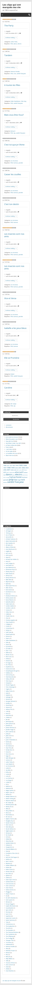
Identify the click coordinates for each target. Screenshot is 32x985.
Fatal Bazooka (10, 677)
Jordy (7, 733)
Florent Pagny (9, 685)
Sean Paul (8, 887)
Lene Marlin (9, 764)
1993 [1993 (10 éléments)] (13, 465)
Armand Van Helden (11, 559)
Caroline (8, 387)
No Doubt (8, 835)
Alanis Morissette (10, 541)
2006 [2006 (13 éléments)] (4, 470)
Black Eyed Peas (10, 585)
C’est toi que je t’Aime (14, 144)
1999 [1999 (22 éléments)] (13, 468)
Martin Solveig (10, 798)
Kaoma (8, 744)
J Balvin (8, 717)
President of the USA (11, 853)
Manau (8, 794)
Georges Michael (10, 701)
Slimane (8, 902)
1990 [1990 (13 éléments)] (4, 465)
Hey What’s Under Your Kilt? (13, 443)
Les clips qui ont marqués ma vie (11, 6)
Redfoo (8, 859)
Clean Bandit (9, 622)
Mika (7, 808)
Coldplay (8, 624)
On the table (9, 451)
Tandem (8, 55)
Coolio (7, 626)
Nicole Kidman (10, 829)
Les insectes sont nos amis (14, 235)
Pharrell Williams (10, 849)
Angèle (7, 551)
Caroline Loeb (9, 608)
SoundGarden (9, 908)
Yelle (7, 960)
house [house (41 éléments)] (18, 477)
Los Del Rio (9, 778)
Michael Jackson (10, 804)
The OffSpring (9, 936)
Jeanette (8, 725)
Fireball (8, 683)
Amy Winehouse (10, 549)
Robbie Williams (10, 865)
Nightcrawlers (9, 831)
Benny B (13, 131)
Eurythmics (9, 667)
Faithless (8, 673)
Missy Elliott (9, 810)
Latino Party (14, 42)
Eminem (8, 660)
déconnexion (9, 427)
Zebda (7, 969)
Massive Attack (10, 800)
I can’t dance (9, 449)
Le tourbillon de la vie (11, 453)
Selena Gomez (10, 890)
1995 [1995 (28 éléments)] (21, 465)
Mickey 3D (9, 806)
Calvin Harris (9, 604)
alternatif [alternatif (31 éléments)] (19, 472)
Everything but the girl (12, 671)
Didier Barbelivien (15, 101)
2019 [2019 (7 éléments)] (13, 472)
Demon (8, 636)
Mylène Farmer (10, 819)
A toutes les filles (12, 85)
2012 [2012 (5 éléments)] (20, 470)
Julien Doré (9, 735)
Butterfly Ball (9, 602)
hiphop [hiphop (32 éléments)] (12, 477)
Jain (7, 719)
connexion (8, 425)
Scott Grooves (10, 883)
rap (14, 133)
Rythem (8, 875)
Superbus (8, 916)
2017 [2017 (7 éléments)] (8, 472)
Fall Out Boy (9, 675)
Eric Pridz (8, 664)
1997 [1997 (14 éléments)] (4, 468)
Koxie (7, 752)
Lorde (7, 774)
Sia (6, 896)
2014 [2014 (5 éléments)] (26, 470)
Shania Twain (9, 894)
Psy (7, 855)
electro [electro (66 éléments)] (18, 474)
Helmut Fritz (9, 709)
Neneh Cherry (9, 823)
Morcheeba (9, 814)
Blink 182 (8, 587)
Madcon (8, 786)
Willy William (9, 958)
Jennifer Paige (9, 729)
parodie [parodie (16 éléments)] (6, 480)
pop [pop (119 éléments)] (11, 479)
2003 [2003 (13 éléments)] (27, 468)
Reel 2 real (9, 861)
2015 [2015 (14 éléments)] (4, 472)
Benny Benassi (10, 577)
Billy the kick (9, 581)
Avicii (7, 561)
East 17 (8, 650)
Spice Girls (8, 910)
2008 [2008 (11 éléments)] (12, 470)
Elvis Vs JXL (9, 656)
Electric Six (9, 654)
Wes (7, 954)
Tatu (7, 922)
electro (19, 44)
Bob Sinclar (9, 590)
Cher (7, 618)
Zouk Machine (10, 971)
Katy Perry (8, 748)
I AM (7, 711)
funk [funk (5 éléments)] (4, 477)
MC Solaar (13, 404)
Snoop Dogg (9, 904)
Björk (7, 583)
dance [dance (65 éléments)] (9, 474)
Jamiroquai (9, 721)
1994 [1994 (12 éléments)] (16, 465)
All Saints (8, 545)
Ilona (7, 713)
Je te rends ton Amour (12, 437)
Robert (12, 374)
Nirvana (8, 833)
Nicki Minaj (9, 827)
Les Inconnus (14, 161)
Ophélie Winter (10, 843)
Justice (7, 737)
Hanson (8, 707)
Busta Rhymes (10, 600)
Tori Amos (9, 942)
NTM (7, 837)
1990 (11, 44)
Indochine (8, 715)
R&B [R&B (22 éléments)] (15, 480)
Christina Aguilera (10, 620)
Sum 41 (8, 914)
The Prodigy (9, 938)
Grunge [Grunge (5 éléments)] (7, 477)
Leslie (7, 768)
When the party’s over (12, 439)
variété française (21, 73)
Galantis (8, 695)
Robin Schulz (9, 869)
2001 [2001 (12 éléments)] (19, 468)
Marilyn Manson (10, 796)
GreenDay (8, 705)
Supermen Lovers (10, 918)
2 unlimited (9, 529)
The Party (8, 25)
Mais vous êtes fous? (14, 114)
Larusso (8, 760)
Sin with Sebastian (11, 898)
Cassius (8, 610)
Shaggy (8, 892)
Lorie (7, 776)
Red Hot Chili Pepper (11, 857)
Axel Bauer (9, 565)
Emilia (7, 658)
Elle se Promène (11, 357)
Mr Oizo (8, 817)
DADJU (8, 630)
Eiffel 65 (8, 652)
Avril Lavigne (9, 563)
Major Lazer (9, 792)
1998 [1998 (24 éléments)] (8, 468)
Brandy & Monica (10, 596)
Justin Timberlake (10, 740)
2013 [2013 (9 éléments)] (23, 470)
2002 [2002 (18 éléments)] (23, 468)
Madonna (8, 788)
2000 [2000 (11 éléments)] (16, 468)
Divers (7, 644)
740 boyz (8, 533)
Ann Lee (8, 553)
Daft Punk (8, 632)
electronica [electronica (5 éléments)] (25, 475)
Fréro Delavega (10, 687)
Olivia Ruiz (8, 841)
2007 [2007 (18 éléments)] (8, 470)
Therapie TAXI (9, 940)
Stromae (8, 912)
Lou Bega (8, 780)
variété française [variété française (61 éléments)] (15, 481)
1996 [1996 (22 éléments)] (25, 465)
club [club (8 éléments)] (4, 475)
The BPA (8, 928)
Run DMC (8, 873)
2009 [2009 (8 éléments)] (15, 470)
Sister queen (9, 900)
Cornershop (9, 628)
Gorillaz (8, 703)
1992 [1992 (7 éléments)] (10, 465)
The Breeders (9, 930)
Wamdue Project (10, 950)
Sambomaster (10, 881)
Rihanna (8, 863)
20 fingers (8, 531)
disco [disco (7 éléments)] (13, 475)
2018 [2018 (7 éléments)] (10, 472)
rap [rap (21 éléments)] (19, 480)
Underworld (9, 944)
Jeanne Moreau (10, 727)
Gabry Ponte (9, 691)
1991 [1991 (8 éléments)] (8, 465)
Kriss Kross (9, 754)
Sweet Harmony (10, 920)
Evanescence (9, 669)
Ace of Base (9, 535)
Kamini (7, 742)
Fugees (8, 689)
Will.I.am (8, 956)
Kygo (7, 756)
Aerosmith (8, 537)
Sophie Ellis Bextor (11, 906)
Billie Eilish (8, 579)
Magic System (9, 790)
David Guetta (9, 634)
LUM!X (7, 782)
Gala (7, 693)
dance (15, 44)
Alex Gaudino (9, 543)
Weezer (8, 952)
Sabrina (8, 877)
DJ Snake (8, 648)
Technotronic (9, 924)
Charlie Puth (9, 616)
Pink (7, 851)
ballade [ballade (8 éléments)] (26, 472)
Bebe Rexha (9, 573)
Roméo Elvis (9, 871)
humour (16, 163)
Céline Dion (9, 612)
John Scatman (9, 731)
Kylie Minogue (9, 758)
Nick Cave (8, 825)
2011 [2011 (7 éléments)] (18, 470)
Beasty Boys (9, 571)
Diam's (8, 638)
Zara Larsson (9, 964)
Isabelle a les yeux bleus (15, 328)
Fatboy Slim (9, 679)
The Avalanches (10, 926)
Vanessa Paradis (15, 71)
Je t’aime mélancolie (11, 445)
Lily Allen (8, 770)
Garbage (8, 697)
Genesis (8, 699)
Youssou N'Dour (10, 963)
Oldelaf (8, 839)
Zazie (7, 967)
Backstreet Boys (10, 569)
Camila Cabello (10, 606)
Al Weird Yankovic (10, 539)
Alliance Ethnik (10, 547)
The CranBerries (10, 934)
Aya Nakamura (10, 567)
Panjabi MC (9, 847)
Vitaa (7, 948)
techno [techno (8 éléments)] (5, 482)
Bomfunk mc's (10, 592)
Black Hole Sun (10, 455)
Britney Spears (10, 598)
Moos (7, 813)
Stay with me (9, 441)
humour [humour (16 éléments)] (24, 477)
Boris (7, 594)
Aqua (7, 557)
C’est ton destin (11, 204)
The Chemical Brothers (12, 932)
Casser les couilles (12, 174)
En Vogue (8, 663)
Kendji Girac (9, 750)
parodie (21, 163)
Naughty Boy (9, 821)
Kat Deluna (9, 746)
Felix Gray (23, 101)
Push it (7, 447)
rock (15, 73)
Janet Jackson (9, 723)
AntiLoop (8, 555)
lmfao (7, 772)
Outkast (8, 845)
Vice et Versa (10, 298)
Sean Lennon (9, 885)
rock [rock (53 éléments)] (23, 479)
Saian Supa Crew (10, 879)
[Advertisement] (16, 506)
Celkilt (7, 614)
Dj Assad (8, 646)
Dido (7, 642)
